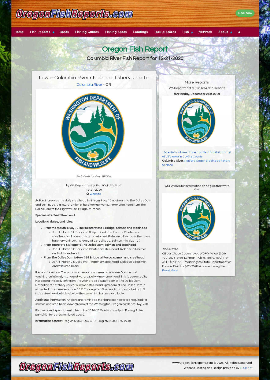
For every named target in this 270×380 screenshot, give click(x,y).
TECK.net (246, 367)
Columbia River (89, 85)
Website (95, 194)
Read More (170, 270)
